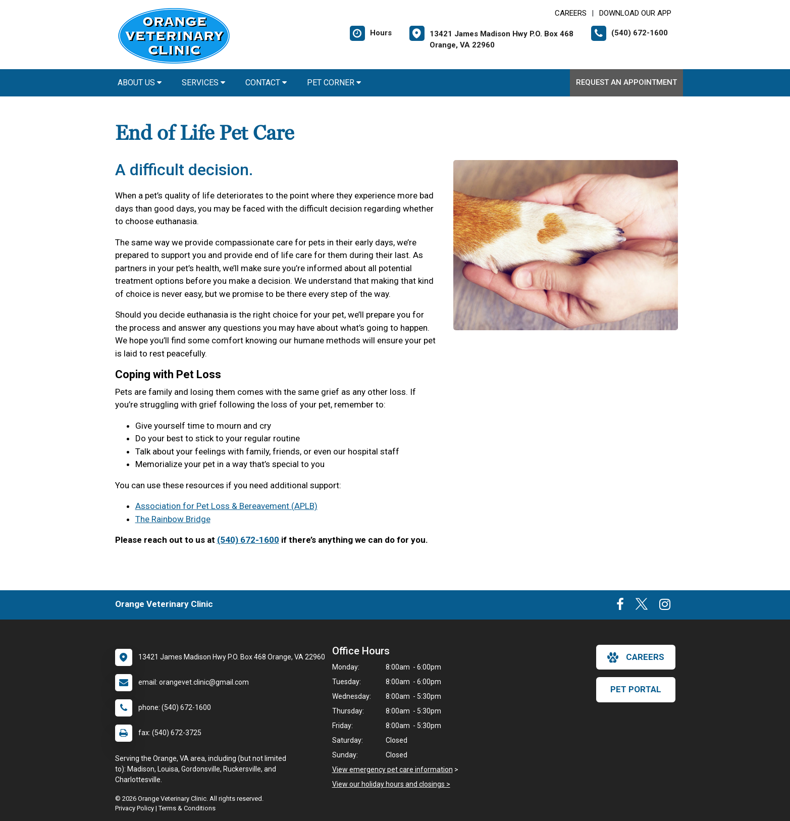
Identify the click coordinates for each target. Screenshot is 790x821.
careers (635, 657)
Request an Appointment (626, 82)
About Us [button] (140, 82)
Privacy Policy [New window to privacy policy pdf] (134, 808)
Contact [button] (266, 82)
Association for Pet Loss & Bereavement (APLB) (226, 506)
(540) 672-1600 (248, 540)
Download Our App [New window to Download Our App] (635, 13)
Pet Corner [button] (334, 82)
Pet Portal (635, 689)
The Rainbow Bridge (172, 519)
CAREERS (571, 13)
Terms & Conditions (187, 808)
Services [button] (203, 82)
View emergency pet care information (392, 769)
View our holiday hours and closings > (391, 784)
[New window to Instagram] (664, 606)
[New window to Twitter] (641, 606)
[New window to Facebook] (620, 606)
